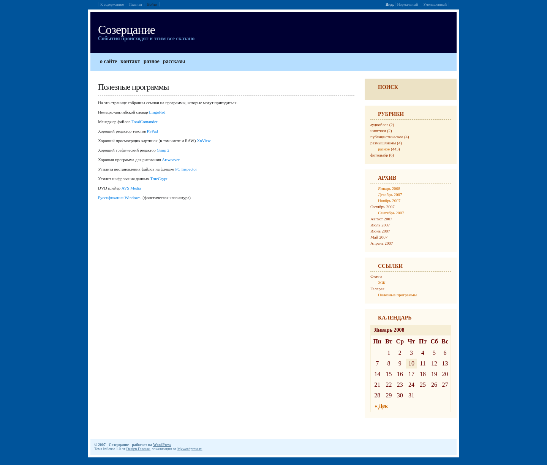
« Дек (381, 406)
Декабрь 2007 (390, 194)
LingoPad (157, 112)
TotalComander (144, 121)
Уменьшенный (435, 4)
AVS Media (131, 188)
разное (384, 149)
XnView (204, 140)
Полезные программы (397, 295)
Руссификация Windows (119, 197)
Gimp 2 (163, 150)
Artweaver (170, 159)
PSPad (152, 131)
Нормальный (407, 4)
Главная (135, 4)
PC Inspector (186, 169)
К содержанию (112, 4)
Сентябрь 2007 (391, 212)
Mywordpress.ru (189, 449)
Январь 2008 (389, 188)
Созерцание (126, 29)
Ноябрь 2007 (389, 200)
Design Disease (138, 449)
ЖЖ (382, 282)
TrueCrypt (158, 178)
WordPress (162, 445)
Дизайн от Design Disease (444, 444)
